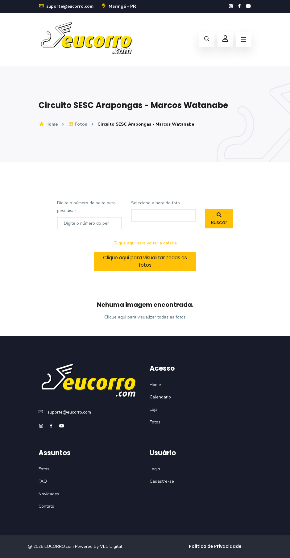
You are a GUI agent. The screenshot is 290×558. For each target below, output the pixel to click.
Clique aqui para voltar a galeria (145, 243)
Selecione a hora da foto (155, 203)
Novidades (49, 494)
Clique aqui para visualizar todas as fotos (145, 261)
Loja (154, 409)
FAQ (43, 481)
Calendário (160, 397)
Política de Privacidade (215, 546)
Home (48, 124)
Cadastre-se (162, 481)
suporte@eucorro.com (66, 6)
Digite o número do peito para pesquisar (86, 207)
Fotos (77, 124)
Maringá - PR (118, 6)
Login (155, 469)
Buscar (219, 219)
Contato (46, 506)
